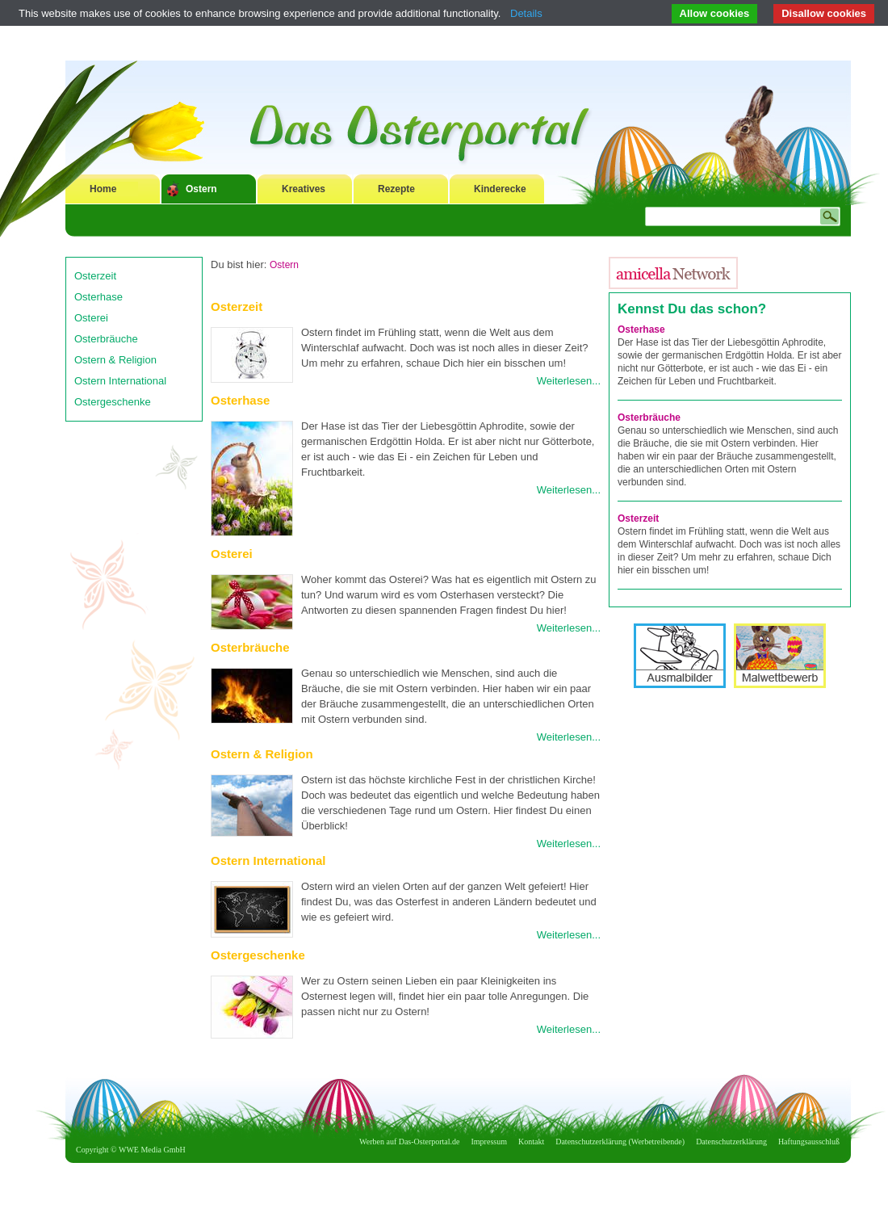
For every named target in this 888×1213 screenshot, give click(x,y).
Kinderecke (500, 189)
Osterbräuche (106, 339)
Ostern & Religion (115, 360)
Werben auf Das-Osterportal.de (409, 1141)
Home (103, 189)
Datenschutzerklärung (731, 1141)
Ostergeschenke (112, 402)
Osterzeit (95, 276)
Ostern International (120, 381)
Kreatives (303, 189)
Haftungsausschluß (809, 1141)
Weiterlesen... (569, 381)
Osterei (91, 318)
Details (526, 13)
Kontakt (531, 1141)
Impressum (489, 1141)
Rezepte (396, 189)
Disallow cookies (823, 13)
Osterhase (98, 297)
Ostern (201, 189)
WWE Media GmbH (152, 1149)
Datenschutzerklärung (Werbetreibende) (620, 1141)
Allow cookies (715, 13)
